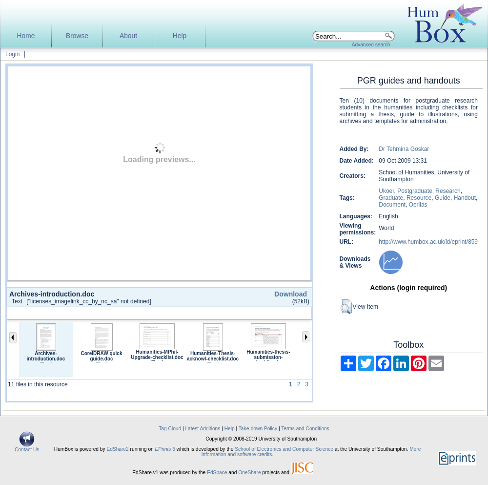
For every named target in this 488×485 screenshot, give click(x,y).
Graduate (391, 197)
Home (26, 36)
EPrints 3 (165, 449)
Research (447, 191)
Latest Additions (202, 428)
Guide (442, 197)
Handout (465, 197)
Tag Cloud (170, 428)
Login (12, 54)
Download (290, 294)
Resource (419, 197)
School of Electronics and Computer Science (284, 449)
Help (179, 36)
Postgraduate (414, 191)
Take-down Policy (258, 428)
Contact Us (27, 447)
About (128, 36)
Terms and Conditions (305, 428)
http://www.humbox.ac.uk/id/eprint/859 (428, 241)
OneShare (249, 472)
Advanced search (371, 44)
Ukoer (386, 191)
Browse (77, 36)
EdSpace (217, 472)
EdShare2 (117, 449)
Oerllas (418, 204)
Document (392, 204)
